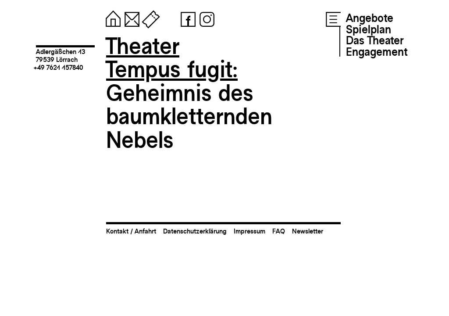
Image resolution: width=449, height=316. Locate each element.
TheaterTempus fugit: (172, 57)
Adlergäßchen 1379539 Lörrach (60, 55)
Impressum (249, 231)
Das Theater (374, 40)
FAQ (278, 231)
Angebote (369, 18)
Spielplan (368, 29)
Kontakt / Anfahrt (131, 231)
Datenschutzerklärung (195, 231)
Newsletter (307, 231)
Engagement (376, 52)
